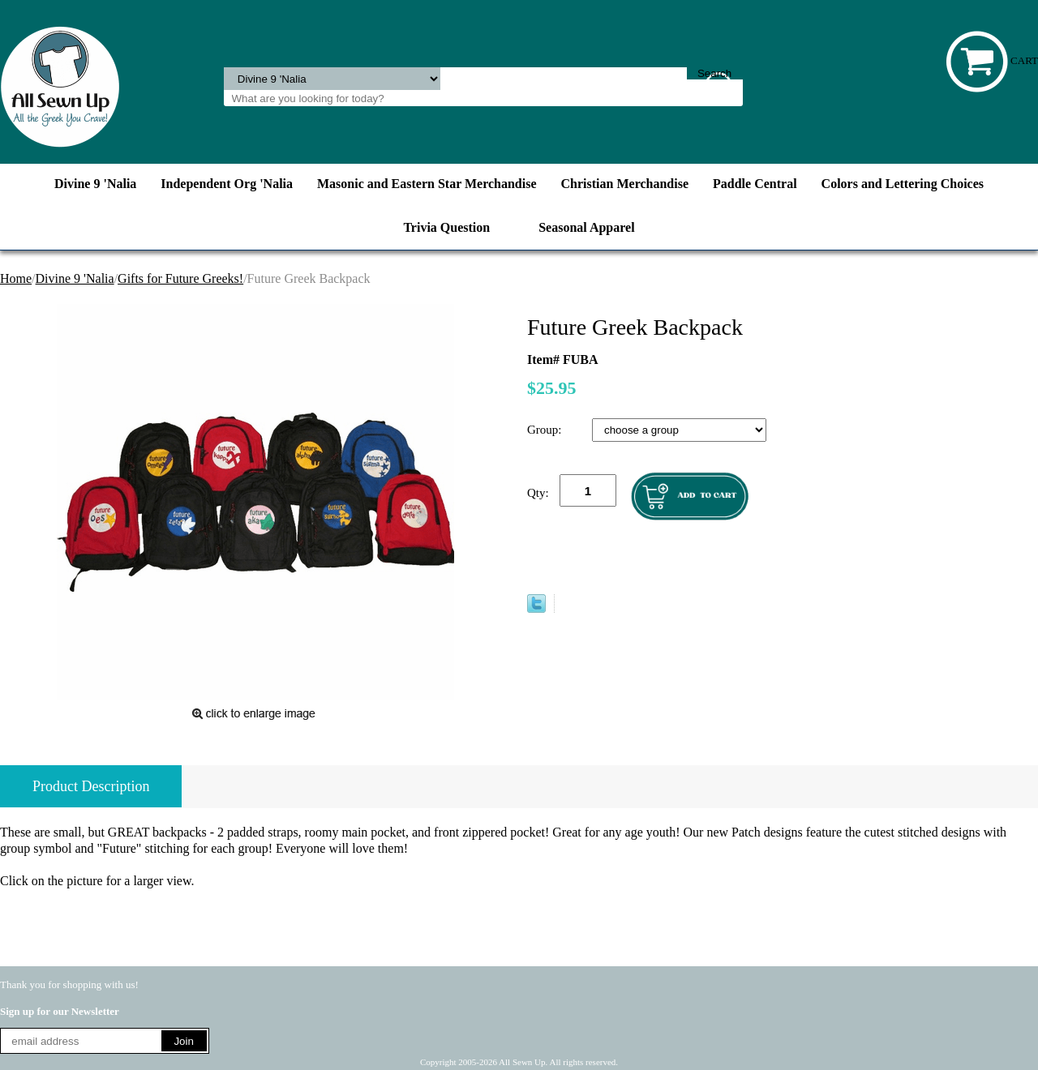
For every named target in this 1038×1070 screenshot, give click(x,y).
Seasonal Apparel (586, 227)
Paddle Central (755, 183)
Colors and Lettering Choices (902, 183)
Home (16, 278)
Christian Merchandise (624, 183)
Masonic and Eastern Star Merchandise (427, 183)
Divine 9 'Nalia (95, 183)
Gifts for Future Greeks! (180, 278)
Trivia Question (446, 227)
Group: (545, 429)
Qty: (538, 492)
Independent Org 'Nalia (227, 183)
